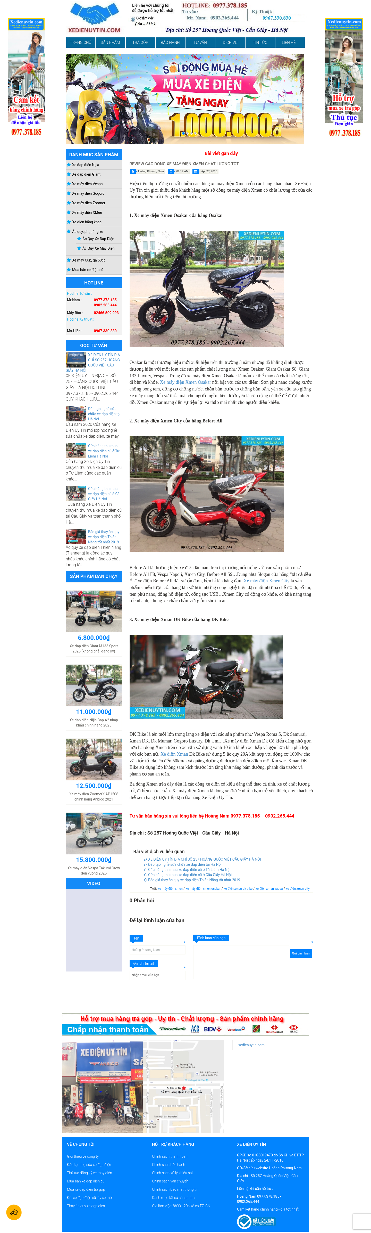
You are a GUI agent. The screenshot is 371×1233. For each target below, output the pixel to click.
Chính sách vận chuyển (170, 1181)
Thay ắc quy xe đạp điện (86, 1206)
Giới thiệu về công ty (83, 1156)
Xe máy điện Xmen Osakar (185, 382)
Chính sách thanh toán (169, 1156)
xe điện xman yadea (270, 889)
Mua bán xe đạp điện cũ (86, 1181)
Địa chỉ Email (143, 963)
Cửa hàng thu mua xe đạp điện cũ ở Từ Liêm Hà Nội (104, 451)
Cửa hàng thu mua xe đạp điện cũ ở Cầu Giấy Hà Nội (105, 494)
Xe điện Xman (174, 754)
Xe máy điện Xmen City (266, 580)
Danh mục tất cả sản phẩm (173, 1198)
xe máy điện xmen (170, 889)
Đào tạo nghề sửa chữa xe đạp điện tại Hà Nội (104, 414)
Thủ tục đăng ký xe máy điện (89, 1173)
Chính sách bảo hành (168, 1165)
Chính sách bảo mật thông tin (175, 1189)
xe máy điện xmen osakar (204, 889)
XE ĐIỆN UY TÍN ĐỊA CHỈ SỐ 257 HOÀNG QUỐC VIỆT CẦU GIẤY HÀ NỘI (202, 859)
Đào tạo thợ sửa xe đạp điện (89, 1165)
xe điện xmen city (298, 889)
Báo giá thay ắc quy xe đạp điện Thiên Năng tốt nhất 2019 (103, 537)
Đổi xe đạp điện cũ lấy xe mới (90, 1198)
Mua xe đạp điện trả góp (86, 1189)
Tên (136, 938)
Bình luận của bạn (211, 938)
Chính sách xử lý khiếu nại (172, 1173)
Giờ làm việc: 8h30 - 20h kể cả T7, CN (181, 1206)
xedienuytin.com (251, 1045)
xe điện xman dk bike (238, 889)
